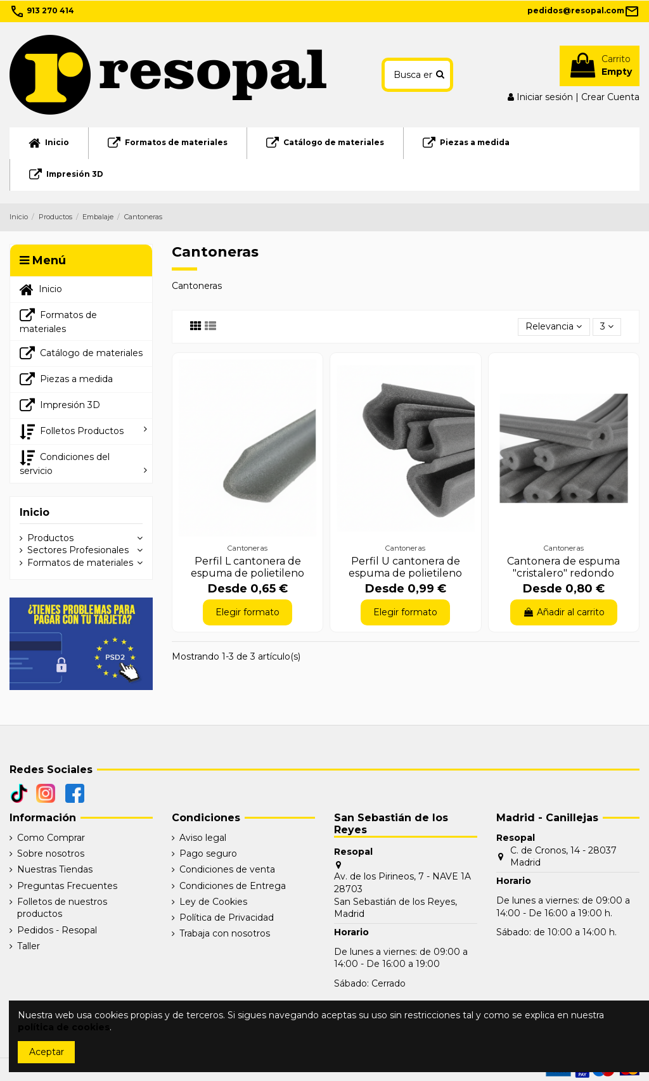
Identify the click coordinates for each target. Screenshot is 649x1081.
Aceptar (46, 1052)
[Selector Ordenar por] (553, 327)
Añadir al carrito (564, 612)
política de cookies (64, 1027)
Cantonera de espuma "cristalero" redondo (563, 567)
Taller (28, 946)
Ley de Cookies (213, 901)
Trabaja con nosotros (224, 933)
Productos (50, 538)
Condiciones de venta (227, 869)
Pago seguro (208, 853)
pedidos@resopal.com (583, 10)
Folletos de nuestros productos (62, 908)
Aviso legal (202, 837)
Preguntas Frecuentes (67, 886)
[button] (81, 431)
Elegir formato (247, 612)
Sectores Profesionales (78, 550)
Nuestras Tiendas (55, 869)
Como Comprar (51, 837)
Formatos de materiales (80, 562)
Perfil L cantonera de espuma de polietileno (247, 567)
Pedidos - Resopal (57, 930)
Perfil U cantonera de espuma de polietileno (405, 567)
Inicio (34, 512)
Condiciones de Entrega (232, 886)
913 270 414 (42, 10)
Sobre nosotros (50, 853)
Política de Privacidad (226, 917)
